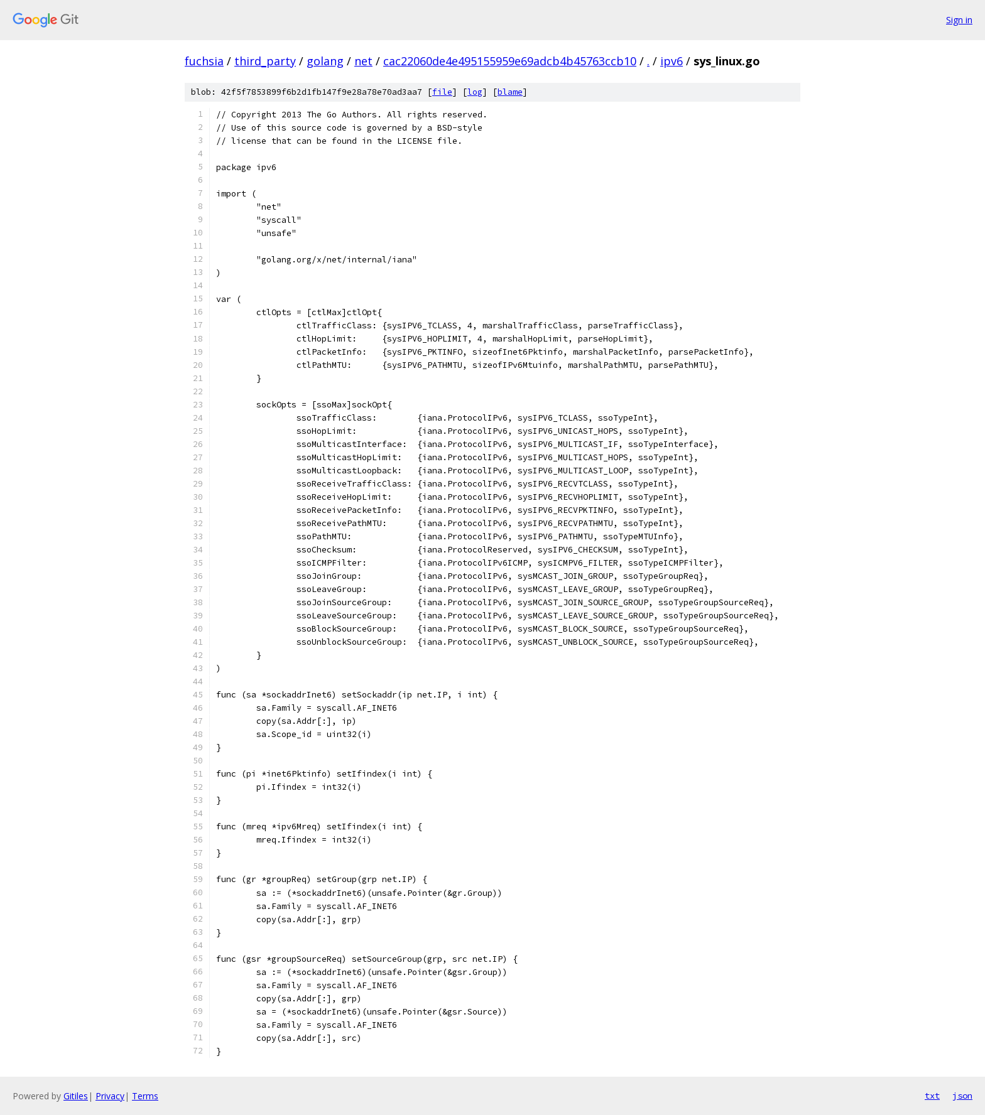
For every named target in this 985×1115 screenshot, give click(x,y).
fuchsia (204, 60)
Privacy (109, 1096)
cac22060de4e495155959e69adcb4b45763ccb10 (509, 60)
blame (510, 92)
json (962, 1095)
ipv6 (671, 60)
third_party (265, 60)
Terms (145, 1096)
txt (932, 1095)
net (363, 60)
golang (325, 60)
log (474, 92)
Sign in (959, 20)
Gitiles (75, 1096)
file (442, 92)
